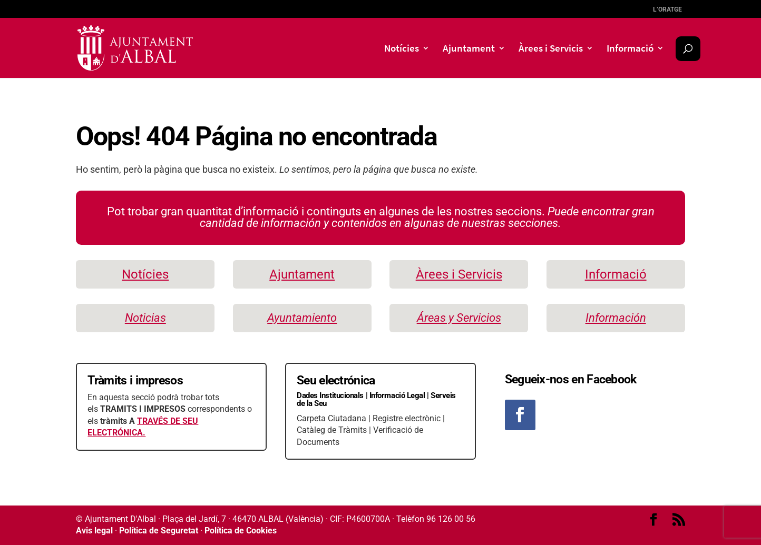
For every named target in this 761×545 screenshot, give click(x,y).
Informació (630, 49)
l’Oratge (667, 9)
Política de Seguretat (158, 531)
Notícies (401, 49)
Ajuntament (469, 49)
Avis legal (94, 531)
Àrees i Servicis (551, 49)
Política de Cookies (240, 531)
